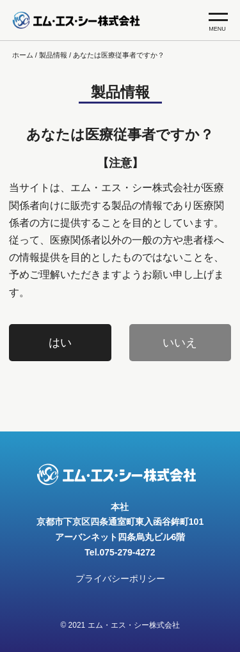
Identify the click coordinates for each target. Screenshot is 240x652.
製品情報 (53, 55)
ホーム (22, 55)
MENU (218, 22)
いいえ (180, 342)
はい (60, 342)
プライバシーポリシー (120, 578)
